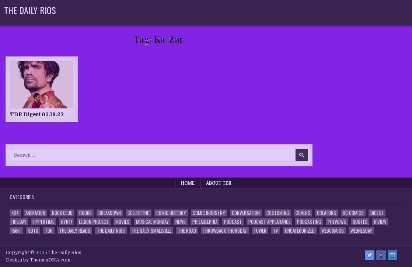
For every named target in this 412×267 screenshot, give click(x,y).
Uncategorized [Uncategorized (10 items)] (300, 230)
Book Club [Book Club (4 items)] (62, 212)
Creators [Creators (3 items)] (326, 212)
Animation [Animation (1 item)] (35, 212)
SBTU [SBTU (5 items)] (33, 230)
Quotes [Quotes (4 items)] (360, 221)
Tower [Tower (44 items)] (260, 230)
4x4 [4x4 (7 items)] (15, 212)
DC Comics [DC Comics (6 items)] (353, 212)
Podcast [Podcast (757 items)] (233, 221)
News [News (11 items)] (180, 221)
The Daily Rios (30, 10)
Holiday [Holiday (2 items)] (19, 221)
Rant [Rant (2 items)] (16, 230)
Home (188, 183)
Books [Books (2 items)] (85, 212)
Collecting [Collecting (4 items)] (139, 212)
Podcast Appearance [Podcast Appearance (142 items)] (269, 221)
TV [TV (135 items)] (275, 230)
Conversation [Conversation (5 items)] (246, 212)
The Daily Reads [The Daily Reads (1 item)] (74, 230)
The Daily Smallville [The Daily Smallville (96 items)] (151, 230)
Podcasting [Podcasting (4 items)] (309, 221)
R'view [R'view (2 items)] (380, 221)
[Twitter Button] (369, 255)
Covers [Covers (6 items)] (303, 212)
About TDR (218, 183)
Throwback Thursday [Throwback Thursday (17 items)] (225, 230)
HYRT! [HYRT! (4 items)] (66, 221)
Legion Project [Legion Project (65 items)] (94, 221)
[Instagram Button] (381, 255)
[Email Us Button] (392, 255)
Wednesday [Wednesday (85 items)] (361, 230)
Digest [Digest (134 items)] (377, 212)
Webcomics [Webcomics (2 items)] (332, 230)
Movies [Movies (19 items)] (122, 221)
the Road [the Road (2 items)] (187, 230)
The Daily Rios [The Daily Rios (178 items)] (111, 230)
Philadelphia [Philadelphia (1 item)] (204, 221)
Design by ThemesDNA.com (38, 260)
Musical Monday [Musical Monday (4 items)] (152, 221)
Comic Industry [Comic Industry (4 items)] (209, 212)
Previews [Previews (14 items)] (337, 221)
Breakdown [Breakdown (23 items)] (109, 212)
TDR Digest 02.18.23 (37, 114)
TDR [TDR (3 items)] (49, 230)
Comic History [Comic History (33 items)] (171, 212)
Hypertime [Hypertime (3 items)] (43, 221)
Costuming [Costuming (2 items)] (277, 212)
